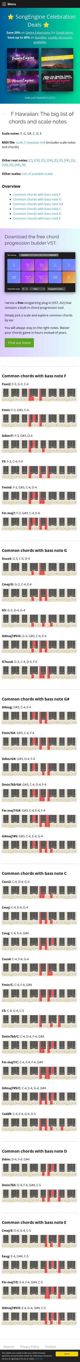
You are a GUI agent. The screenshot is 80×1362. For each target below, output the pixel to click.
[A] (11, 165)
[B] (23, 165)
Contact (50, 1347)
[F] (61, 160)
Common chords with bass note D (37, 214)
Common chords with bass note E (37, 218)
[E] (56, 160)
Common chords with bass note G (37, 199)
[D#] (50, 160)
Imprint (9, 1347)
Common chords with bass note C (37, 209)
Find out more (19, 342)
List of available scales (37, 174)
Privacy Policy (29, 1347)
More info (39, 1359)
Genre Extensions (37, 33)
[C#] (37, 160)
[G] (73, 160)
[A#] (17, 165)
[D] (43, 160)
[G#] (5, 165)
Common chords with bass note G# (38, 204)
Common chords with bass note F (37, 194)
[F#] (66, 160)
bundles (40, 37)
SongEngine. (64, 33)
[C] (30, 160)
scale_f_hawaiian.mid (30, 142)
